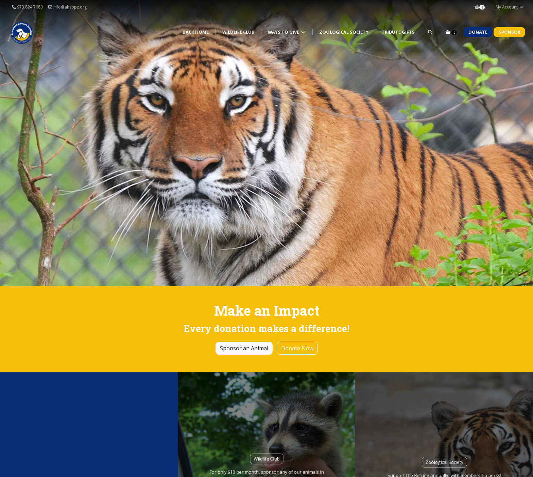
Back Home (196, 32)
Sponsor (509, 32)
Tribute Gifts (398, 32)
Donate (477, 32)
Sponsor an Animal (244, 348)
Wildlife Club (238, 32)
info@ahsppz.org (67, 7)
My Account (510, 7)
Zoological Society (343, 32)
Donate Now (297, 348)
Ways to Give (284, 32)
